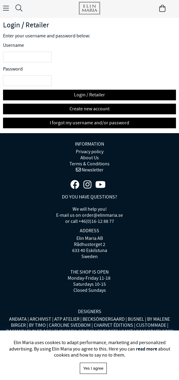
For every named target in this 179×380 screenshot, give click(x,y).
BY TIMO (37, 325)
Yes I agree (93, 368)
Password (13, 69)
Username (13, 45)
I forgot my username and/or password (89, 123)
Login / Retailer (89, 95)
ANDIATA (18, 319)
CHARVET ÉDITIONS (113, 325)
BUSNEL (136, 319)
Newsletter (92, 170)
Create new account (89, 109)
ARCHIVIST (40, 319)
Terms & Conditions (89, 164)
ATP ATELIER (66, 319)
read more (146, 349)
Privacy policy (89, 152)
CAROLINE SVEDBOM (70, 325)
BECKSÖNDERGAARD (104, 319)
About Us (89, 158)
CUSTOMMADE (151, 325)
